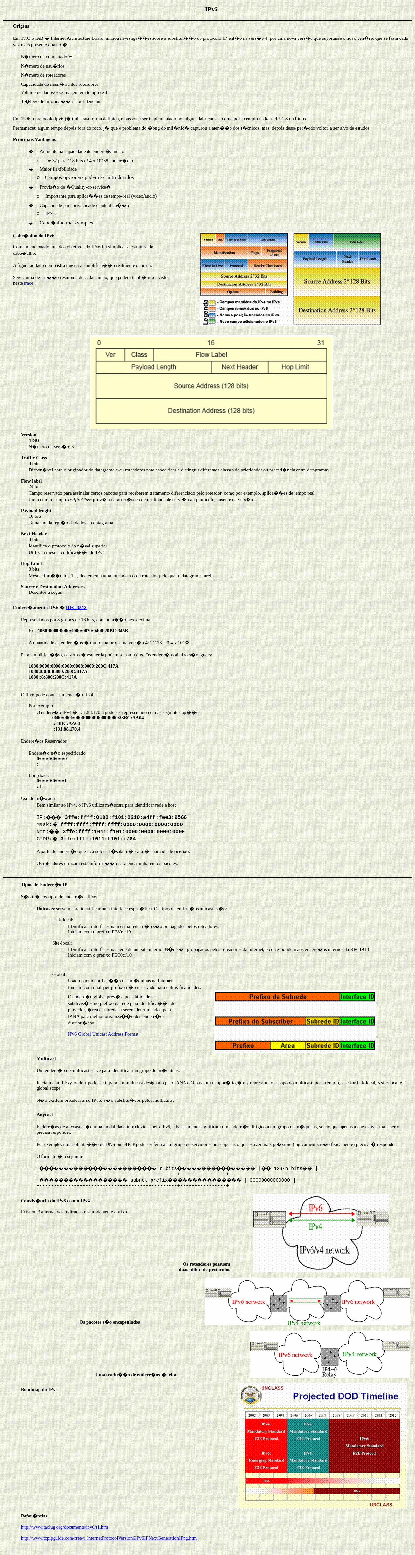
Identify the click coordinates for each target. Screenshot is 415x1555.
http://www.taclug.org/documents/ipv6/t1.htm (64, 1527)
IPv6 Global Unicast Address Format (103, 1034)
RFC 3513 (76, 607)
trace (28, 282)
